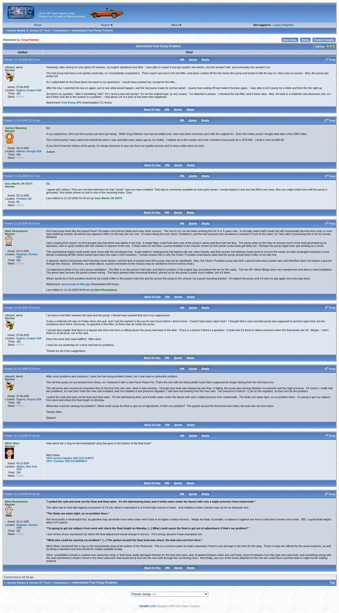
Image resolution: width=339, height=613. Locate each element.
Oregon (31, 90)
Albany (20, 466)
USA (38, 90)
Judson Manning (15, 128)
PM (182, 59)
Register (288, 24)
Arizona (33, 254)
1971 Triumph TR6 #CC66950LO (66, 461)
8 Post (330, 494)
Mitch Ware (12, 443)
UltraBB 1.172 (147, 606)
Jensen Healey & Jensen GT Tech (28, 30)
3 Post (330, 176)
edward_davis (14, 67)
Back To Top (152, 109)
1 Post (330, 59)
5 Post (330, 307)
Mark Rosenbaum (16, 231)
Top (332, 582)
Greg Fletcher (30, 39)
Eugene (20, 90)
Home (38, 24)
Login (277, 24)
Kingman (21, 254)
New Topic (290, 39)
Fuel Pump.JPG (72, 102)
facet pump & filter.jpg (76, 284)
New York (31, 466)
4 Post (330, 223)
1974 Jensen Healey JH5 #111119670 (69, 458)
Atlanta (20, 151)
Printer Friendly (324, 39)
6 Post (330, 368)
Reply (305, 39)
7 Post (330, 435)
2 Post (329, 120)
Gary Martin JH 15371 (19, 183)
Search (106, 24)
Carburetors (61, 30)
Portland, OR (23, 198)
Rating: (325, 46)
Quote (193, 59)
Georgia (31, 151)
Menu (176, 24)
